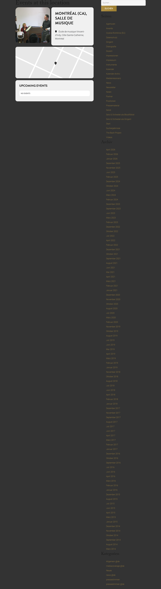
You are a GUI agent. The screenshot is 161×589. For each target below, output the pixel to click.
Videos (109, 137)
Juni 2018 (110, 390)
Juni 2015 (110, 508)
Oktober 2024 (112, 186)
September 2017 (113, 417)
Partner (109, 96)
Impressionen (112, 55)
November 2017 (113, 413)
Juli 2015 (110, 503)
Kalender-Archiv (113, 74)
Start (108, 124)
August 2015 (111, 499)
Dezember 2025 (113, 163)
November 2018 (113, 372)
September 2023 (113, 208)
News (108, 83)
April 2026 (110, 149)
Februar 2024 (112, 199)
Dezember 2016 (113, 453)
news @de (110, 575)
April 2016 (110, 476)
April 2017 (110, 435)
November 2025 (113, 168)
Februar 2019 (112, 363)
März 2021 (111, 281)
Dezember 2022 (113, 227)
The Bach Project (113, 133)
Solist (108, 110)
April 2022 (110, 240)
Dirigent (109, 42)
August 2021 (111, 263)
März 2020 (111, 317)
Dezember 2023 (113, 204)
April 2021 (110, 277)
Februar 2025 (112, 177)
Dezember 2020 (113, 295)
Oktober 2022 (112, 231)
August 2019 (111, 336)
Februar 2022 (112, 245)
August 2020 (111, 308)
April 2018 (110, 395)
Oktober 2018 (112, 376)
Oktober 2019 (112, 331)
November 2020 (113, 299)
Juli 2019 (110, 340)
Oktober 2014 (112, 535)
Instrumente (111, 65)
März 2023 (111, 218)
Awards (109, 28)
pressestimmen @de (115, 584)
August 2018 (111, 381)
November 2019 (113, 326)
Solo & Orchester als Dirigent (118, 119)
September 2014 (113, 540)
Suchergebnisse (113, 128)
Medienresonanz (113, 78)
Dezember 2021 (113, 249)
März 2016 (111, 481)
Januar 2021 (111, 290)
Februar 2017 (112, 444)
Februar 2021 (112, 286)
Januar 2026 (111, 159)
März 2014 (111, 549)
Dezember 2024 (113, 181)
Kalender (110, 69)
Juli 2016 (110, 467)
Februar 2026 (112, 154)
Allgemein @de (112, 561)
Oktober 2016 (112, 458)
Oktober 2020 (112, 304)
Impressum (111, 60)
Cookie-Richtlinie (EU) (115, 33)
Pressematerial (112, 105)
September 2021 (113, 258)
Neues (109, 570)
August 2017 (111, 422)
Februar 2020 (112, 322)
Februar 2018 (112, 399)
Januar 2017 (111, 449)
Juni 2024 (110, 190)
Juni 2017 (110, 431)
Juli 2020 (110, 313)
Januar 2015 (111, 522)
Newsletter (110, 87)
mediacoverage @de (115, 566)
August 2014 (111, 544)
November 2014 (113, 531)
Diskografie (111, 46)
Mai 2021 (110, 272)
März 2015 (111, 517)
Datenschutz (111, 37)
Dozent (109, 51)
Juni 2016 (110, 472)
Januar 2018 (111, 404)
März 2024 (111, 195)
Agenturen (110, 24)
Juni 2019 (110, 345)
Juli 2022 (110, 236)
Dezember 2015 (113, 494)
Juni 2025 (110, 172)
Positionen (111, 101)
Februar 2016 (112, 485)
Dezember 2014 (113, 526)
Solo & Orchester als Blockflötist (120, 114)
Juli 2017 (110, 426)
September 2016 (113, 463)
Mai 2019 (110, 349)
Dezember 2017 (113, 408)
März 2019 (111, 358)
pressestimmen (113, 579)
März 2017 (111, 440)
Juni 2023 (110, 213)
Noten (108, 92)
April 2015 (110, 512)
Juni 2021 (110, 267)
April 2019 (110, 354)
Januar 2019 (111, 367)
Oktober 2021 (112, 254)
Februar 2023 (112, 222)
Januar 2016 (111, 490)
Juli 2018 (110, 385)
